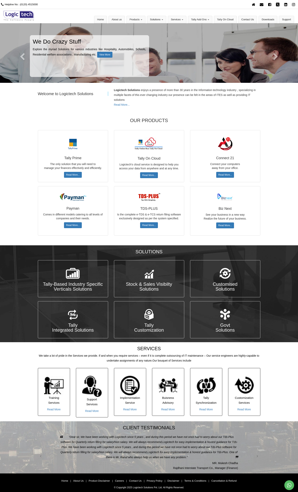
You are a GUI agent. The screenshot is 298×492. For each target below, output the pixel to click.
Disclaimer (173, 480)
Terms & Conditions (195, 480)
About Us (78, 480)
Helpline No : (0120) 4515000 (19, 4)
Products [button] (136, 19)
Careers (119, 480)
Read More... (122, 104)
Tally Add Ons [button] (200, 19)
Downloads (268, 19)
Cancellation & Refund (224, 480)
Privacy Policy (154, 480)
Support (286, 19)
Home (100, 19)
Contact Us (247, 19)
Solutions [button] (156, 19)
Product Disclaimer (99, 480)
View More (104, 54)
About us (117, 19)
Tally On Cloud (225, 19)
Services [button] (177, 19)
